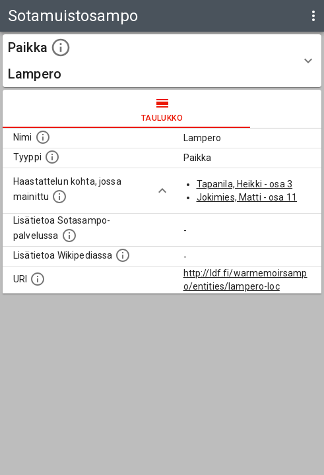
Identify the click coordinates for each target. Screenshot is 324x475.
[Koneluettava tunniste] (37, 279)
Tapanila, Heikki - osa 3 (245, 184)
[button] (162, 60)
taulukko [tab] (162, 109)
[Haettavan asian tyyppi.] (52, 157)
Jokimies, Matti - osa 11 (247, 197)
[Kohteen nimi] (42, 137)
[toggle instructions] (60, 47)
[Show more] (162, 190)
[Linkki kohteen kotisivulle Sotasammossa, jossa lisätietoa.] (69, 235)
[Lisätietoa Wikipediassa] (122, 255)
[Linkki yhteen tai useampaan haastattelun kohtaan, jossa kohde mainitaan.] (59, 196)
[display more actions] (313, 15)
